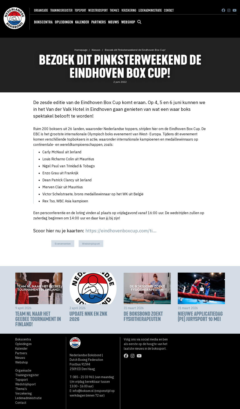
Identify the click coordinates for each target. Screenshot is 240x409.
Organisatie (41, 10)
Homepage (80, 49)
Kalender (82, 22)
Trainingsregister (61, 10)
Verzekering (128, 10)
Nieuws (113, 22)
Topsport (80, 10)
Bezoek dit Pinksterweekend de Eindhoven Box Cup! (135, 49)
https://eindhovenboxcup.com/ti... (120, 231)
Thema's (114, 10)
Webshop (128, 22)
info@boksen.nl (83, 391)
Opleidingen (64, 22)
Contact (169, 10)
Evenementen (63, 243)
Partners (98, 22)
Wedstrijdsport (98, 10)
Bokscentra (43, 22)
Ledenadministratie (150, 10)
